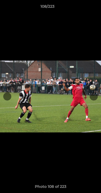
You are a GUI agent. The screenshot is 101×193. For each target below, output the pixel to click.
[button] (81, 7)
